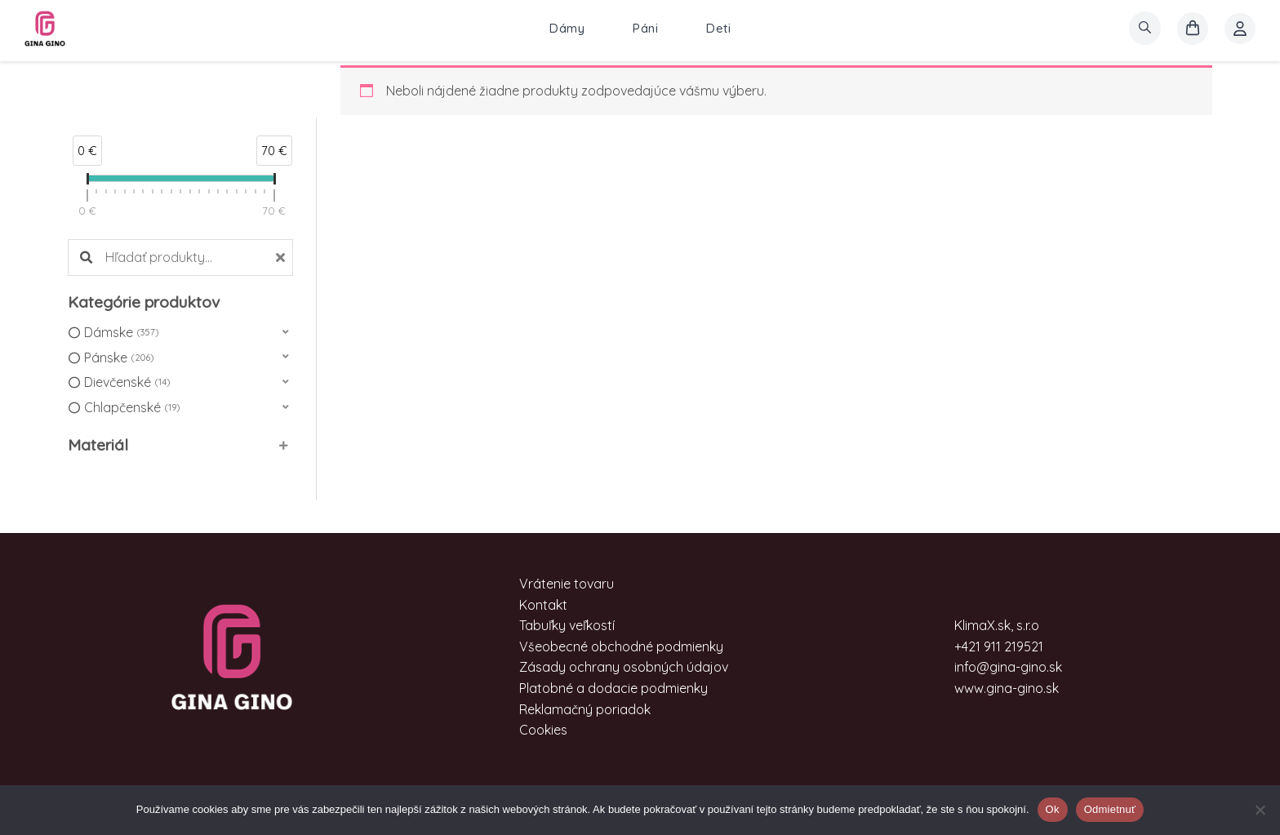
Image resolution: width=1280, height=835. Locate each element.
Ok (1053, 809)
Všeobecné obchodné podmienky (621, 646)
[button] (180, 333)
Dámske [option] (121, 333)
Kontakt (543, 605)
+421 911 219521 (998, 646)
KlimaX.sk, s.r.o (996, 625)
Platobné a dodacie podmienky (613, 688)
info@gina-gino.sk (1008, 667)
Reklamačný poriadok (585, 709)
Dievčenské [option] (127, 382)
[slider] (87, 182)
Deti (718, 28)
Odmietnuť (1110, 809)
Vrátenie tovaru (566, 583)
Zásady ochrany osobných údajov (623, 667)
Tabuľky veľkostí (567, 625)
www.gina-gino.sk (1006, 688)
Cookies (543, 730)
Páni (645, 28)
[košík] (1192, 28)
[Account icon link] (1240, 28)
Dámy (566, 28)
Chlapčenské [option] (132, 408)
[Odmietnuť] (1259, 810)
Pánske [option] (118, 358)
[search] (1145, 28)
